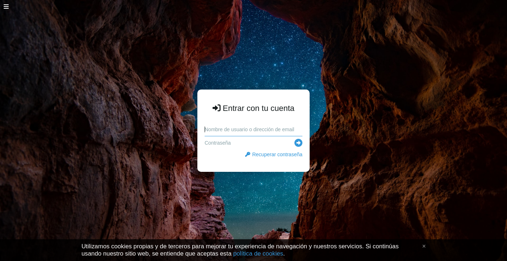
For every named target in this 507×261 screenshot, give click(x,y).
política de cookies (258, 253)
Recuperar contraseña (273, 154)
